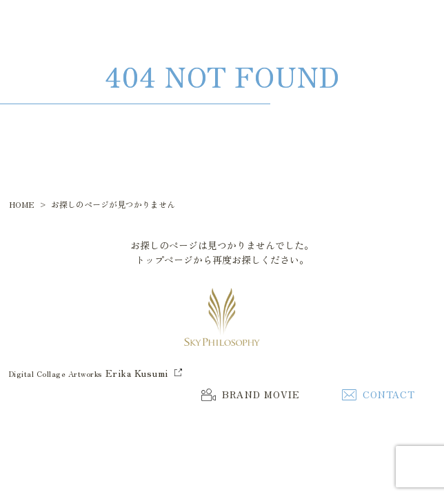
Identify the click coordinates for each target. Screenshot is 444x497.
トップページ (164, 259)
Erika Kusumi (136, 373)
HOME (21, 204)
